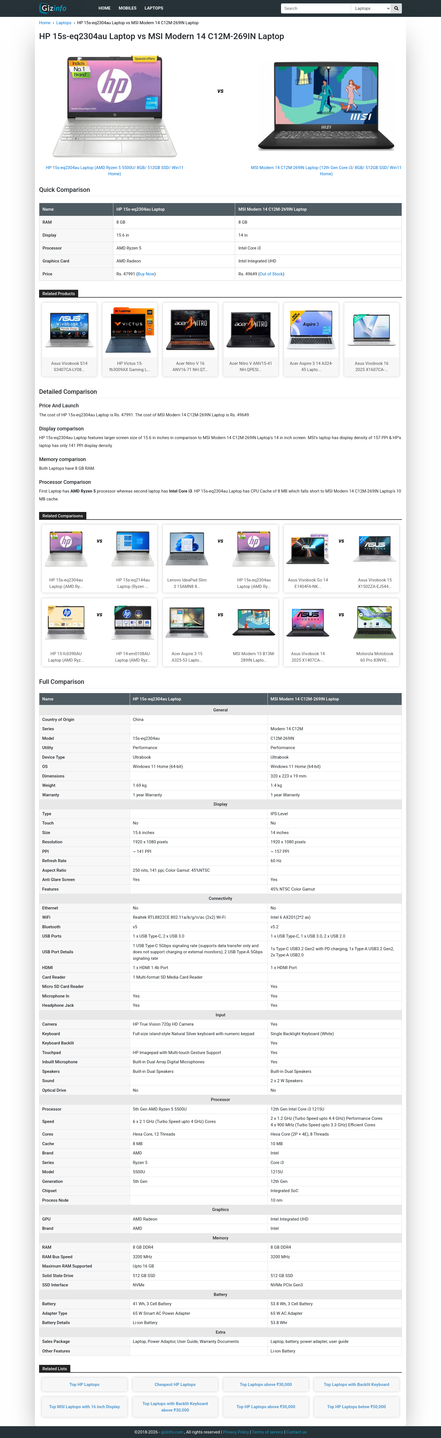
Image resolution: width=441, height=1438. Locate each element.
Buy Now (146, 274)
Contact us (296, 1432)
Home (104, 8)
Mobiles (127, 8)
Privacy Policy (236, 1432)
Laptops (154, 8)
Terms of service (267, 1432)
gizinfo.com (172, 1432)
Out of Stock (271, 274)
